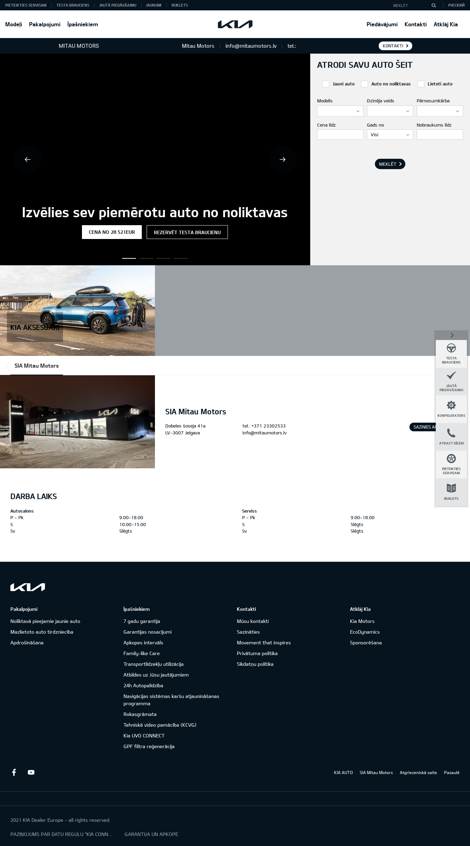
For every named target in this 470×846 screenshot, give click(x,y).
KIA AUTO (343, 772)
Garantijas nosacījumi (147, 632)
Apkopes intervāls (143, 642)
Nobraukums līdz (434, 125)
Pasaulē (452, 772)
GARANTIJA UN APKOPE (151, 834)
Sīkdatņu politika (255, 664)
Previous (28, 159)
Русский (456, 5)
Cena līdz (326, 125)
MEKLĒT (387, 164)
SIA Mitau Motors (37, 365)
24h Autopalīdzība (143, 685)
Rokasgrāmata (140, 714)
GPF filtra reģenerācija (149, 746)
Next (282, 159)
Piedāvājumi (382, 24)
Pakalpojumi (45, 24)
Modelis (325, 100)
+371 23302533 (268, 426)
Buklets (180, 5)
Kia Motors (362, 621)
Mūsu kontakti (253, 621)
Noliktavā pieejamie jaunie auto (45, 621)
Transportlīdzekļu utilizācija (153, 664)
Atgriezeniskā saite (418, 772)
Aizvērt (451, 334)
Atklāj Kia (446, 24)
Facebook (13, 772)
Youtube (31, 772)
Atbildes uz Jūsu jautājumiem (156, 675)
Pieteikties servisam (25, 5)
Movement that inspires (264, 642)
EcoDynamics (365, 632)
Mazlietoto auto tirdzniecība (41, 632)
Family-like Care (141, 653)
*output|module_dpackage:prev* (8, 366)
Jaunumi (154, 5)
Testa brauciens (72, 5)
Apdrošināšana (27, 642)
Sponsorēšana (366, 642)
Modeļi (13, 24)
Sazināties (248, 632)
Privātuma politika (257, 653)
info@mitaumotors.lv (264, 432)
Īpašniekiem (82, 24)
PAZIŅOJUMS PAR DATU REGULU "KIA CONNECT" (62, 834)
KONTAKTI (393, 45)
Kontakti (416, 24)
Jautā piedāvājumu (117, 5)
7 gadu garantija (141, 621)
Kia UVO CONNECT (144, 735)
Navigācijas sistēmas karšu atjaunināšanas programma (171, 699)
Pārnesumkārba (433, 100)
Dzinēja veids (380, 100)
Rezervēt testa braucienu (187, 232)
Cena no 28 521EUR (112, 232)
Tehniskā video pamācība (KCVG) (159, 725)
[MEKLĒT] (433, 5)
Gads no (375, 125)
